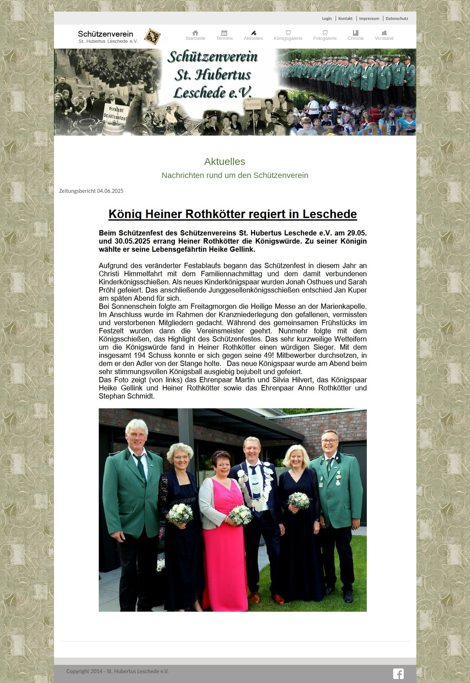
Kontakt (345, 18)
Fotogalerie (325, 38)
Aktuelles (253, 38)
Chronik (356, 38)
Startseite (195, 38)
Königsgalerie (288, 38)
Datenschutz (397, 18)
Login (327, 18)
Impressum (369, 18)
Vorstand (384, 38)
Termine (224, 38)
